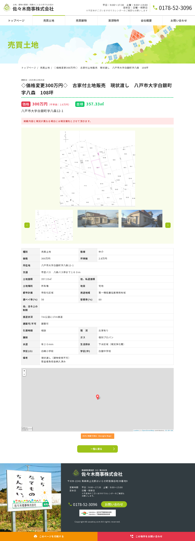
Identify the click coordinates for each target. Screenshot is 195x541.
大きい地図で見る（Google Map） (97, 436)
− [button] (24, 374)
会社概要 (146, 20)
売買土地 (48, 20)
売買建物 (81, 20)
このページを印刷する (49, 536)
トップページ (16, 20)
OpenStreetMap (148, 430)
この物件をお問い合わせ (146, 536)
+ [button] (24, 370)
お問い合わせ (178, 20)
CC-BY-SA (169, 430)
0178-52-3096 (82, 504)
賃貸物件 (113, 20)
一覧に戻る (103, 449)
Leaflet (136, 430)
